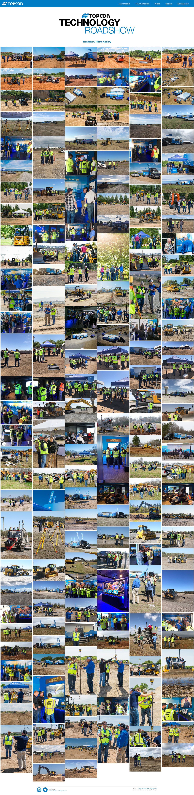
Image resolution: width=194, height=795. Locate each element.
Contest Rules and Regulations (58, 790)
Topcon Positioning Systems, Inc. (147, 788)
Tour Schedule (142, 3)
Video (157, 3)
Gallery (168, 3)
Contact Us (183, 3)
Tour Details (124, 3)
